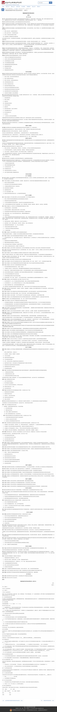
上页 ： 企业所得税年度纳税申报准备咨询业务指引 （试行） (12, 700)
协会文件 (34, 6)
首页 (3, 6)
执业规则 (23, 6)
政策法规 (18, 6)
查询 (51, 2)
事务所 (39, 6)
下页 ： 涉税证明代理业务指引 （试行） (48, 700)
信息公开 (7, 6)
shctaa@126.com (41, 708)
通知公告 (13, 6)
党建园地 (28, 6)
